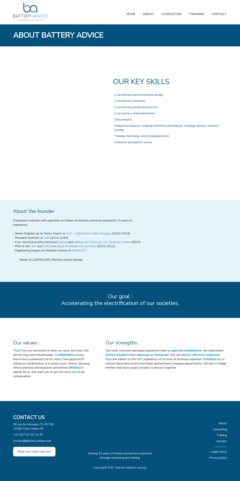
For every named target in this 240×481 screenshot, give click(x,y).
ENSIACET (79, 250)
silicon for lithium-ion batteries (76, 246)
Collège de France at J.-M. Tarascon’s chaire (102, 242)
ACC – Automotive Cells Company (88, 233)
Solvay (63, 242)
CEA (33, 246)
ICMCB (47, 246)
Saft (47, 238)
